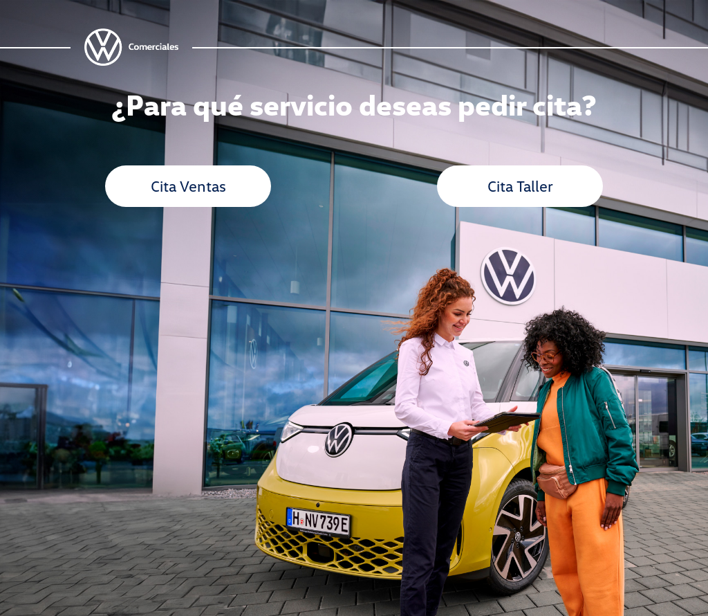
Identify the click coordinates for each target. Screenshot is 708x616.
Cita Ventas (188, 185)
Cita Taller (520, 185)
